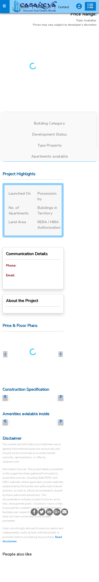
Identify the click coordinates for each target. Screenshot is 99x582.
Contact (63, 7)
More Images (69, 35)
